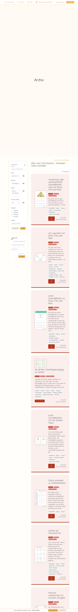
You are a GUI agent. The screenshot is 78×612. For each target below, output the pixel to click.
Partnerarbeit (57, 210)
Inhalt (13, 188)
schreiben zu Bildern (53, 275)
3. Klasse (15, 215)
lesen (61, 275)
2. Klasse (15, 213)
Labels (13, 220)
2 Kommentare (62, 282)
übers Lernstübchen (43, 2)
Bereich (13, 180)
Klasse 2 (63, 208)
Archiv (20, 2)
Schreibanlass (52, 273)
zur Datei (51, 218)
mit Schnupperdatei (53, 340)
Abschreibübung (53, 271)
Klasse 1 (58, 208)
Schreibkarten (52, 269)
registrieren (60, 2)
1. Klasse (15, 211)
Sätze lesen (62, 277)
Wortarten (56, 395)
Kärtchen (56, 267)
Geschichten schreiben (54, 214)
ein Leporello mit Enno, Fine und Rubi (56, 236)
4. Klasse (15, 217)
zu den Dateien (40, 401)
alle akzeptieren (53, 610)
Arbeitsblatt (52, 208)
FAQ (29, 2)
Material (51, 265)
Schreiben (56, 194)
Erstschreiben (52, 574)
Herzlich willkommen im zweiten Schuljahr (56, 595)
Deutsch (51, 194)
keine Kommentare (61, 219)
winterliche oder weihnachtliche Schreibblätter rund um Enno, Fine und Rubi (56, 184)
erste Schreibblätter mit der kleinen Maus (55, 419)
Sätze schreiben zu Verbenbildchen (56, 482)
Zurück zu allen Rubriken (61, 160)
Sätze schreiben (52, 195)
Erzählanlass (52, 212)
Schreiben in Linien (53, 277)
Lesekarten (59, 269)
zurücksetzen (15, 228)
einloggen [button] (70, 2)
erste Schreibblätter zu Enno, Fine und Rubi (56, 300)
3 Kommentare (62, 517)
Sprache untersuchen (48, 395)
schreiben (61, 340)
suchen (23, 228)
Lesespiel (58, 391)
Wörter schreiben (53, 568)
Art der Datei (15, 200)
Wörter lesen (61, 271)
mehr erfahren (36, 610)
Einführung (51, 566)
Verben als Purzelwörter (54, 532)
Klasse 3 (51, 210)
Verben (53, 391)
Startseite (9, 2)
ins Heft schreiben (59, 566)
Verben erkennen (47, 393)
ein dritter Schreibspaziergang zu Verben (49, 371)
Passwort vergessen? (19, 241)
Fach (12, 173)
